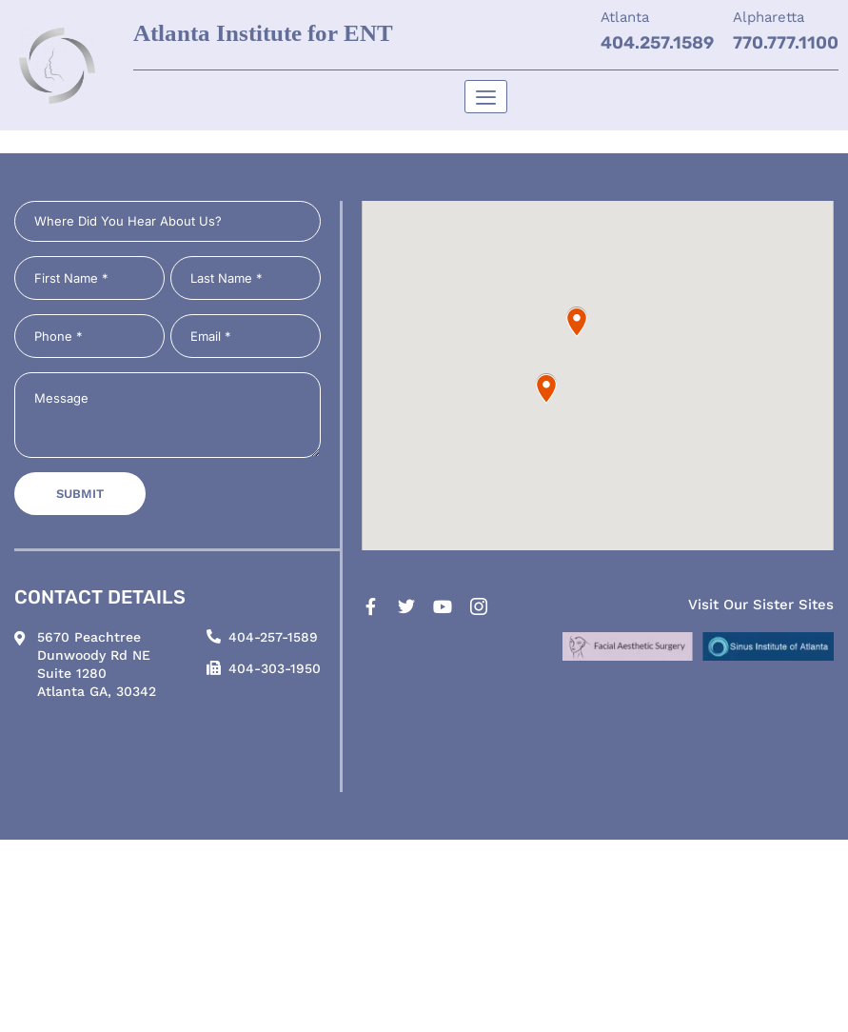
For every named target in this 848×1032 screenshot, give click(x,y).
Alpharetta (768, 17)
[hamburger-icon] (485, 96)
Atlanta (625, 17)
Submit (80, 493)
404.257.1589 (657, 42)
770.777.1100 (785, 42)
